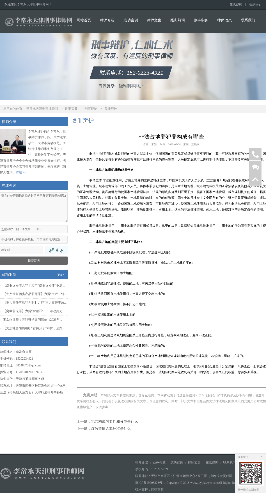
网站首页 (84, 20)
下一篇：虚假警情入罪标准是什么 (104, 428)
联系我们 (255, 4)
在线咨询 (235, 4)
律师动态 (224, 20)
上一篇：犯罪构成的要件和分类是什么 (107, 421)
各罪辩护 (110, 108)
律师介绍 (107, 20)
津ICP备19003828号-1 (150, 482)
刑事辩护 (91, 108)
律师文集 (154, 20)
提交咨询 (34, 260)
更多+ (60, 274)
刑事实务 (201, 20)
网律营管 (157, 489)
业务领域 (159, 462)
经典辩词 (177, 20)
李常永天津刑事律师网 (42, 108)
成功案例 (131, 20)
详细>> (21, 172)
